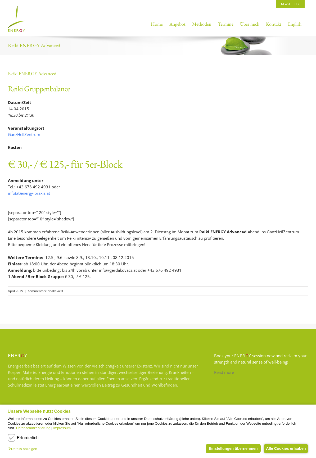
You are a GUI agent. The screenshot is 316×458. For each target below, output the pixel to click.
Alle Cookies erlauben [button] (285, 448)
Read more (224, 372)
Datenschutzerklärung (33, 428)
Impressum (62, 428)
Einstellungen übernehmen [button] (230, 448)
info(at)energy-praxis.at (29, 193)
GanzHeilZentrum (24, 134)
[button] (24, 449)
